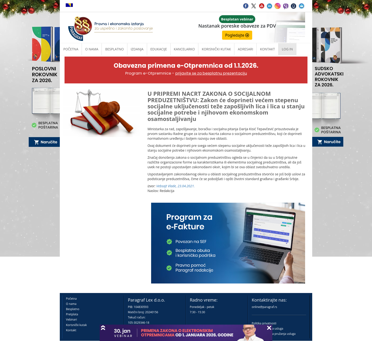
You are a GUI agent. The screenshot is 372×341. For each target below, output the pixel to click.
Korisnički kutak (76, 325)
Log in (287, 49)
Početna (70, 49)
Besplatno (114, 49)
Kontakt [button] (267, 49)
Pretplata (72, 314)
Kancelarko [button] (184, 49)
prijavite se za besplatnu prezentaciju (211, 73)
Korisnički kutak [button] (216, 49)
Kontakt (71, 330)
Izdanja (137, 49)
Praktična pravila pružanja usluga (274, 334)
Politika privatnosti (264, 323)
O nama (91, 49)
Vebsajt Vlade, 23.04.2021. (175, 186)
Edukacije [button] (158, 49)
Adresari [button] (245, 49)
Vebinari (71, 319)
